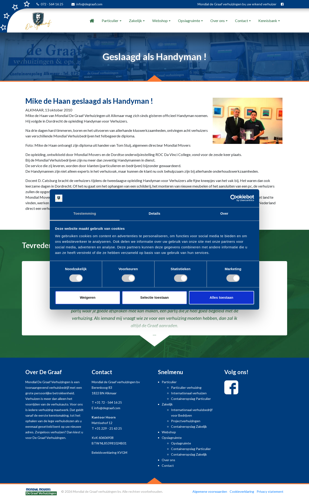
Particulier (110, 20)
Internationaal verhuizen (189, 393)
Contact (241, 20)
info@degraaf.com (89, 4)
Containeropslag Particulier (191, 399)
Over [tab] (224, 213)
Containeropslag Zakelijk (189, 426)
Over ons (217, 20)
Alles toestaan (221, 297)
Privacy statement (270, 491)
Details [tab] (154, 213)
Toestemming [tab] (84, 213)
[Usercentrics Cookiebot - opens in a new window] (233, 198)
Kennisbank (267, 20)
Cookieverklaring (242, 491)
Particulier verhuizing (186, 387)
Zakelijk (135, 20)
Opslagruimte (189, 20)
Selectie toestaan (154, 297)
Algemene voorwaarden (209, 491)
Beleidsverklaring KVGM (109, 452)
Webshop (160, 20)
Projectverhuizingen (185, 421)
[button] (23, 304)
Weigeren (87, 297)
